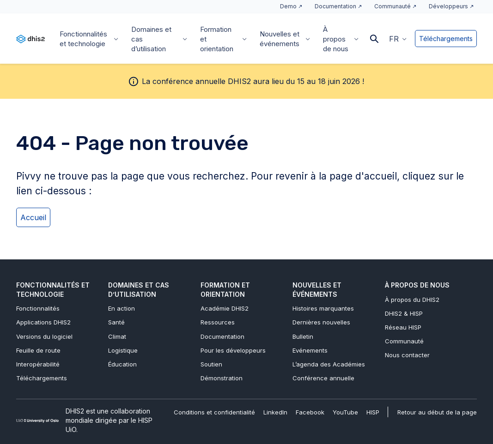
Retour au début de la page (437, 412)
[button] (397, 38)
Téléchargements (446, 38)
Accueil (33, 217)
